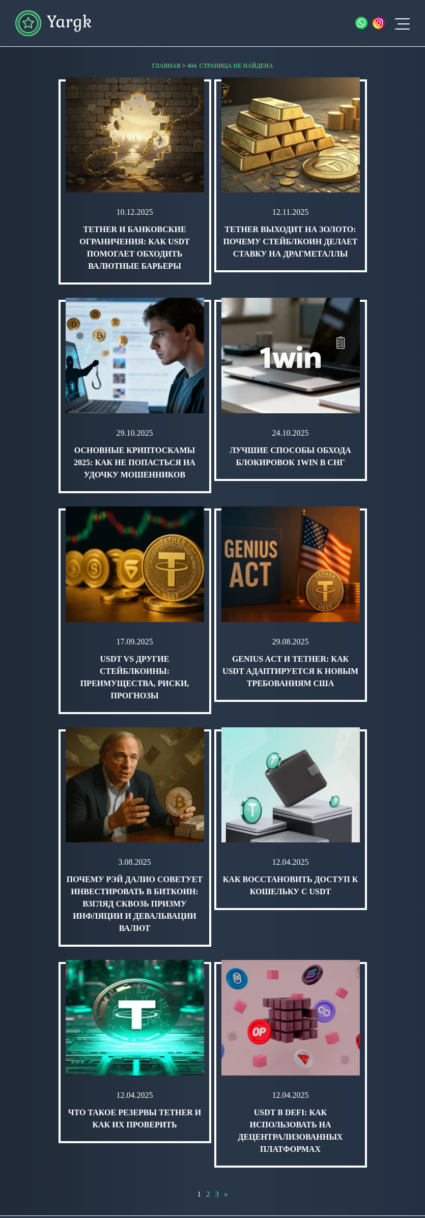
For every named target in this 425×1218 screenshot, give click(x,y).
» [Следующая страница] (226, 1194)
